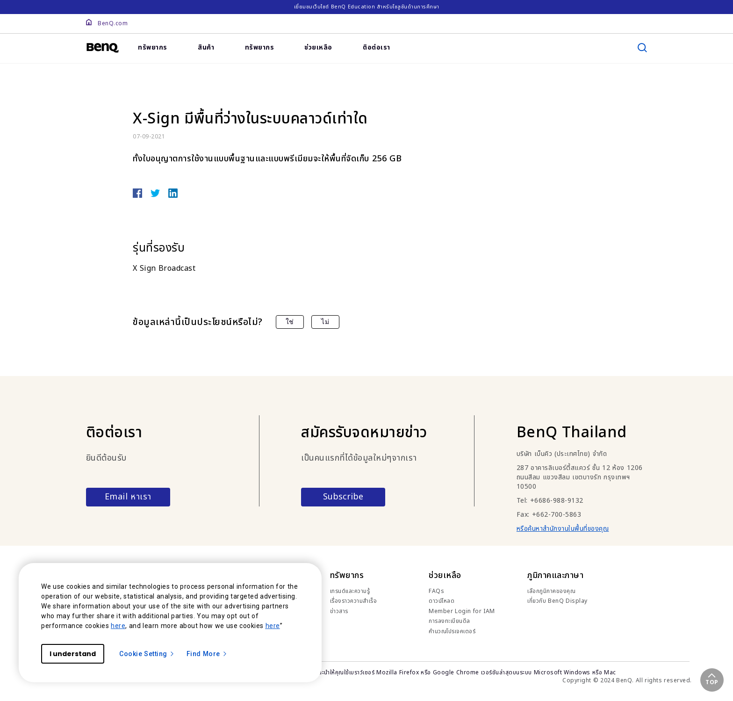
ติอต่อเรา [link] (376, 47)
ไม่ (325, 321)
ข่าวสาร (339, 611)
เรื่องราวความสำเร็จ (353, 601)
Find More (207, 654)
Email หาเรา (128, 497)
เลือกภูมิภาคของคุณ (551, 591)
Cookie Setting (147, 654)
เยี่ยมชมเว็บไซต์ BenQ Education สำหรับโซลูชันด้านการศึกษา (366, 7)
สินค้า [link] (206, 47)
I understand (73, 653)
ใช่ (290, 321)
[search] (642, 47)
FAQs (436, 591)
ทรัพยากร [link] (152, 47)
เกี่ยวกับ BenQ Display (557, 601)
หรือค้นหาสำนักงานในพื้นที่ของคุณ (563, 529)
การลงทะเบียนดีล (449, 621)
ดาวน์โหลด (441, 601)
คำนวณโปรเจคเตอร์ (452, 631)
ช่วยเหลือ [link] (318, 47)
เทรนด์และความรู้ (350, 591)
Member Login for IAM (462, 611)
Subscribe (343, 497)
